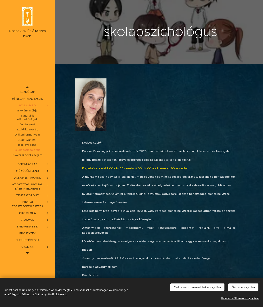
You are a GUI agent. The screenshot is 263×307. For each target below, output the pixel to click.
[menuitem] (27, 92)
